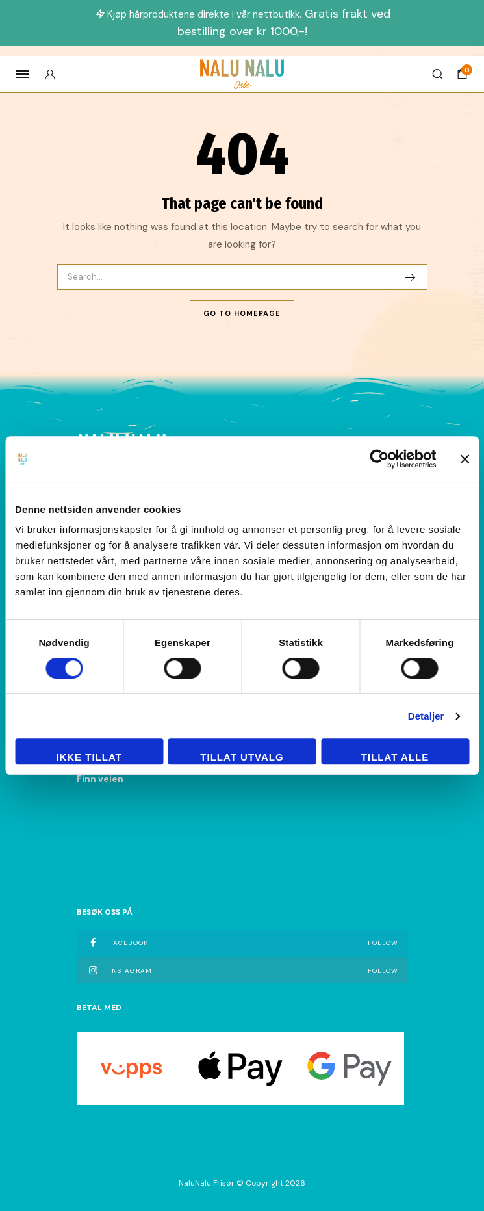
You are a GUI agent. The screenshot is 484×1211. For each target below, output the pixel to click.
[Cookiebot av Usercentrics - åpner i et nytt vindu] (379, 459)
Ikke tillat (89, 756)
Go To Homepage (242, 313)
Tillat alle (395, 756)
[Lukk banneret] (464, 459)
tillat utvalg (241, 756)
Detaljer (426, 716)
